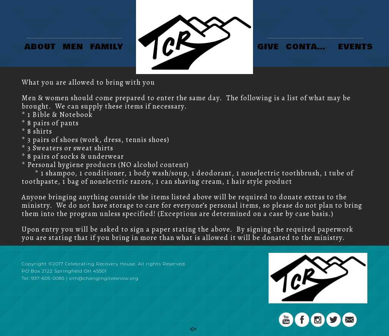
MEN (73, 47)
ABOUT (40, 47)
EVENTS (355, 47)
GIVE (268, 47)
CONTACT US (309, 47)
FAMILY (106, 47)
